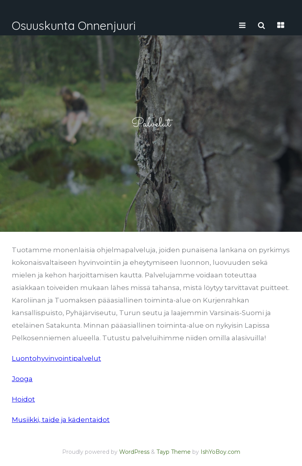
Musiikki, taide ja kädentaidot (61, 420)
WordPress (134, 451)
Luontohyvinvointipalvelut (56, 358)
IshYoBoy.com (220, 451)
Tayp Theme (174, 451)
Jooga (22, 379)
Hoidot (23, 399)
